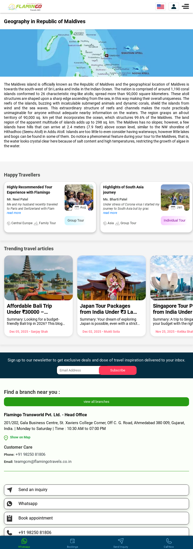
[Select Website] (160, 6)
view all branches (96, 402)
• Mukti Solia (110, 332)
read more (14, 213)
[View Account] (173, 6)
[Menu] (185, 6)
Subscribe (117, 370)
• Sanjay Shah (38, 332)
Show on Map (20, 437)
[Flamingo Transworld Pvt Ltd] (25, 7)
